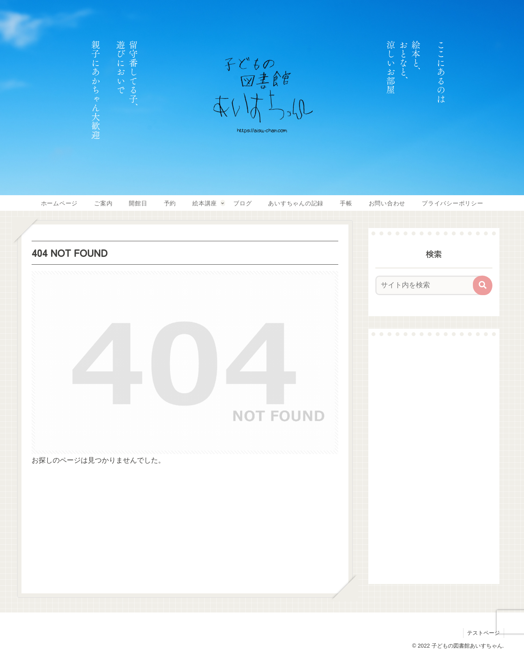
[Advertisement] (433, 460)
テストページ (483, 633)
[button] (482, 285)
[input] (429, 285)
